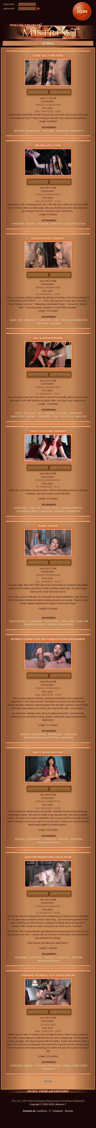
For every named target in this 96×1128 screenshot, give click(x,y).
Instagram (58, 1111)
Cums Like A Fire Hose (48, 55)
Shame (28, 1065)
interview (75, 413)
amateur (49, 957)
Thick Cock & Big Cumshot (48, 431)
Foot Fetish (51, 621)
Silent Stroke (48, 525)
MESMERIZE (55, 734)
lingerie (49, 413)
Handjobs (48, 130)
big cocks (66, 416)
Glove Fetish (50, 508)
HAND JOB (16, 320)
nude (56, 320)
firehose (62, 130)
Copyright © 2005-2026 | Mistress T (48, 1104)
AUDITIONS (76, 839)
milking (31, 223)
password (8, 8)
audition (80, 416)
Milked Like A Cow (48, 145)
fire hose (42, 323)
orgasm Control (72, 508)
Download (38, 92)
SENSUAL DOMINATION (27, 130)
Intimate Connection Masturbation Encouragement (48, 639)
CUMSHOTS (76, 130)
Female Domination (48, 104)
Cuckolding (48, 1024)
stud (18, 413)
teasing (56, 323)
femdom (43, 223)
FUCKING (30, 416)
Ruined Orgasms (34, 624)
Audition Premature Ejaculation (48, 857)
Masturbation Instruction (41, 737)
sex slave (29, 413)
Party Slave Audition (48, 752)
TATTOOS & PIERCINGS (47, 1065)
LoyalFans (41, 1111)
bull (56, 416)
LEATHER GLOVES (27, 511)
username (8, 4)
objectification (75, 223)
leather (62, 413)
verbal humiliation (75, 1065)
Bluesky (69, 1111)
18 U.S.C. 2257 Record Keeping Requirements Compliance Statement (48, 1101)
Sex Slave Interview (48, 338)
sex (40, 413)
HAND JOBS (67, 621)
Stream (60, 92)
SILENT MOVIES (18, 621)
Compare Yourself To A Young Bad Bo (48, 975)
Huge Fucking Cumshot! (48, 238)
